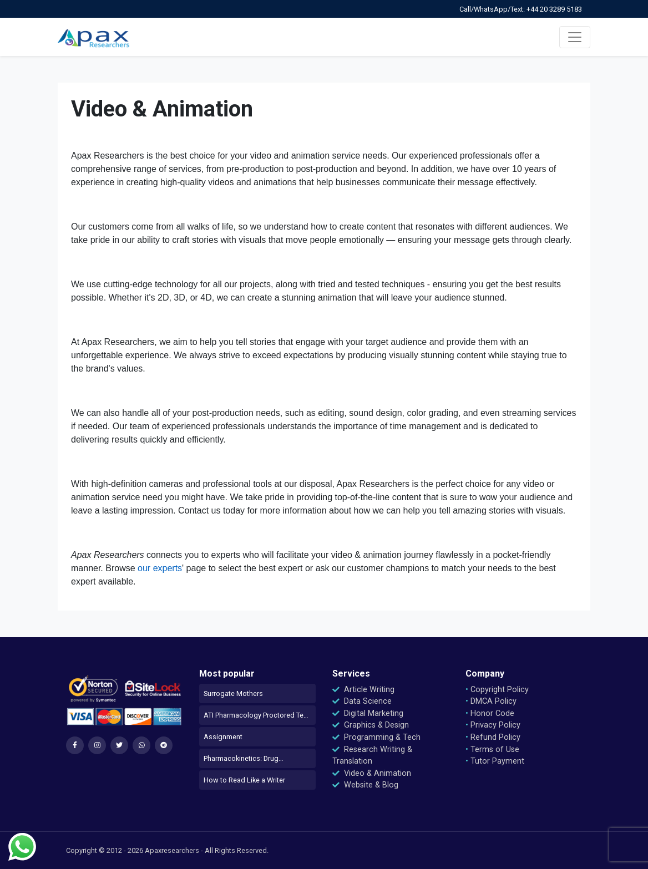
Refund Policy (492, 737)
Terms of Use (492, 749)
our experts (160, 568)
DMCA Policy (491, 701)
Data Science (362, 701)
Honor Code (489, 713)
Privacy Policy (492, 725)
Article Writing (363, 689)
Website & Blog (365, 785)
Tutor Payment (494, 761)
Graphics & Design (370, 725)
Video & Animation (371, 773)
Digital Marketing (367, 713)
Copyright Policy (497, 689)
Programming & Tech (376, 737)
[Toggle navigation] (574, 37)
